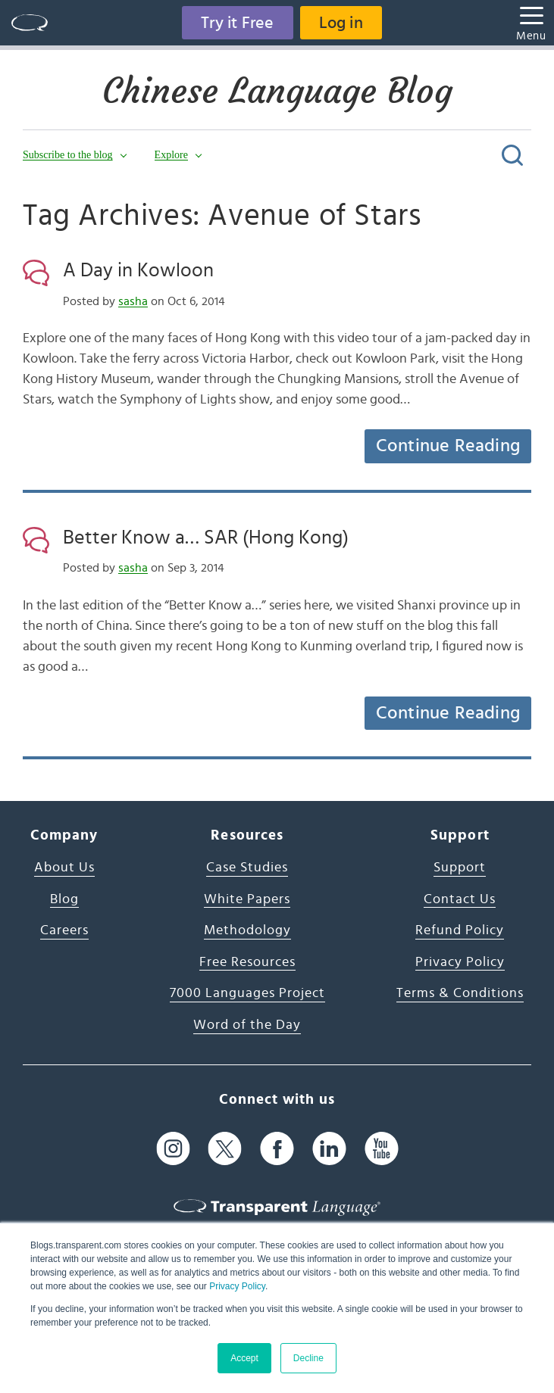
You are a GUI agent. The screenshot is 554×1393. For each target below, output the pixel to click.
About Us (64, 867)
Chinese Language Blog (277, 91)
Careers (64, 930)
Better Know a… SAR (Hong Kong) (206, 537)
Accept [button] (244, 1358)
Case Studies (247, 867)
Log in (341, 22)
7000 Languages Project (247, 993)
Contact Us (460, 899)
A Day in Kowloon (138, 270)
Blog (64, 899)
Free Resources (247, 962)
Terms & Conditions (460, 993)
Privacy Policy (237, 1286)
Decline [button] (308, 1358)
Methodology (247, 930)
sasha (133, 301)
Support (459, 867)
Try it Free (237, 22)
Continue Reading (448, 446)
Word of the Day (247, 1025)
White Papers (247, 899)
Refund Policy (459, 930)
